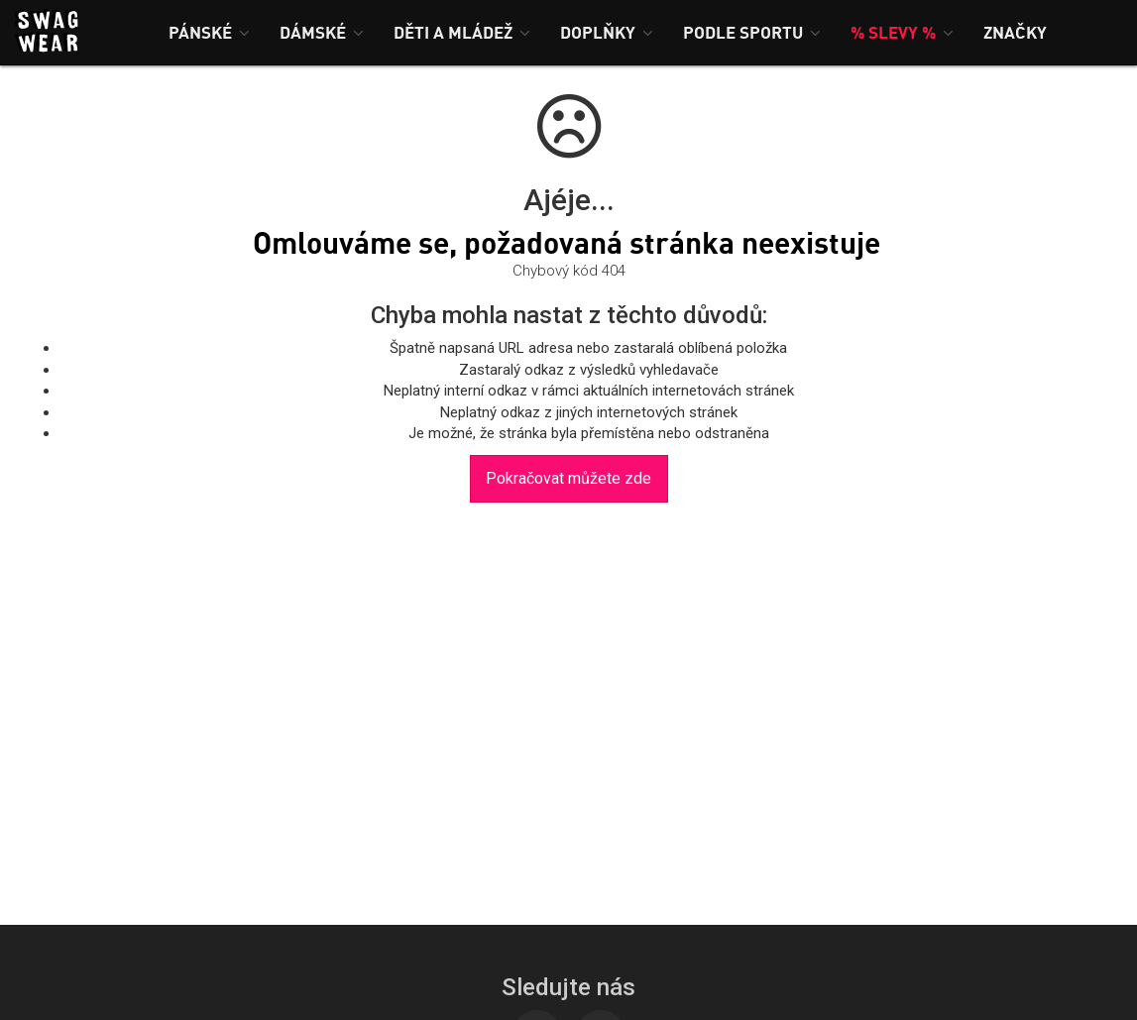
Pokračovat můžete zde (568, 478)
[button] (209, 32)
